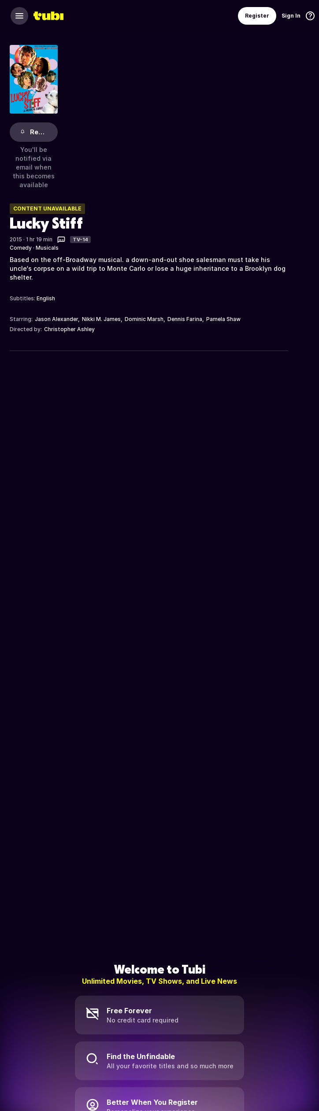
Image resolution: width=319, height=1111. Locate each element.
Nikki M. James (101, 319)
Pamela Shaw (223, 319)
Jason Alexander (56, 319)
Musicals (47, 247)
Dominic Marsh (144, 319)
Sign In (291, 15)
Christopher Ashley (69, 329)
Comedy (21, 247)
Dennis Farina (184, 319)
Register (257, 15)
